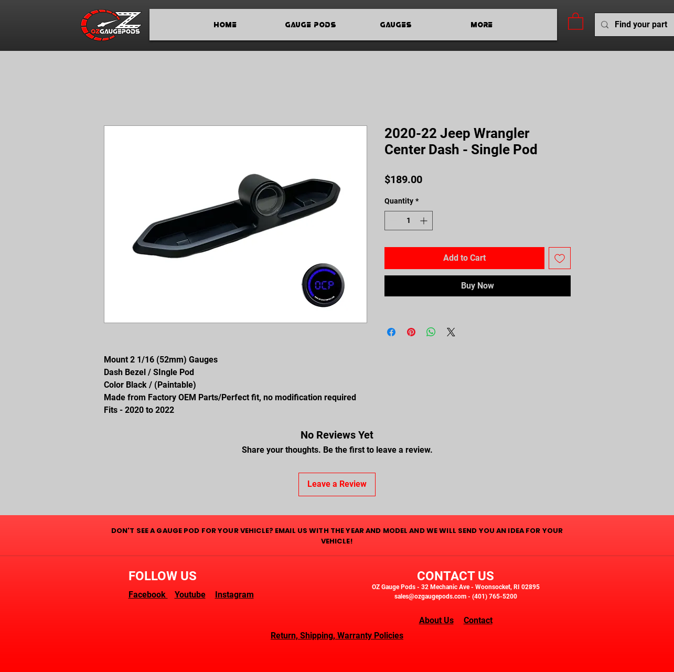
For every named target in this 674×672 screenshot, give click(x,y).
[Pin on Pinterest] (411, 332)
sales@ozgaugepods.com (430, 596)
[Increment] (424, 220)
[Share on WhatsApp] (431, 332)
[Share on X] (451, 332)
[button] (575, 21)
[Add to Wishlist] (560, 258)
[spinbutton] (408, 220)
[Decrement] (392, 220)
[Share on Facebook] (391, 332)
